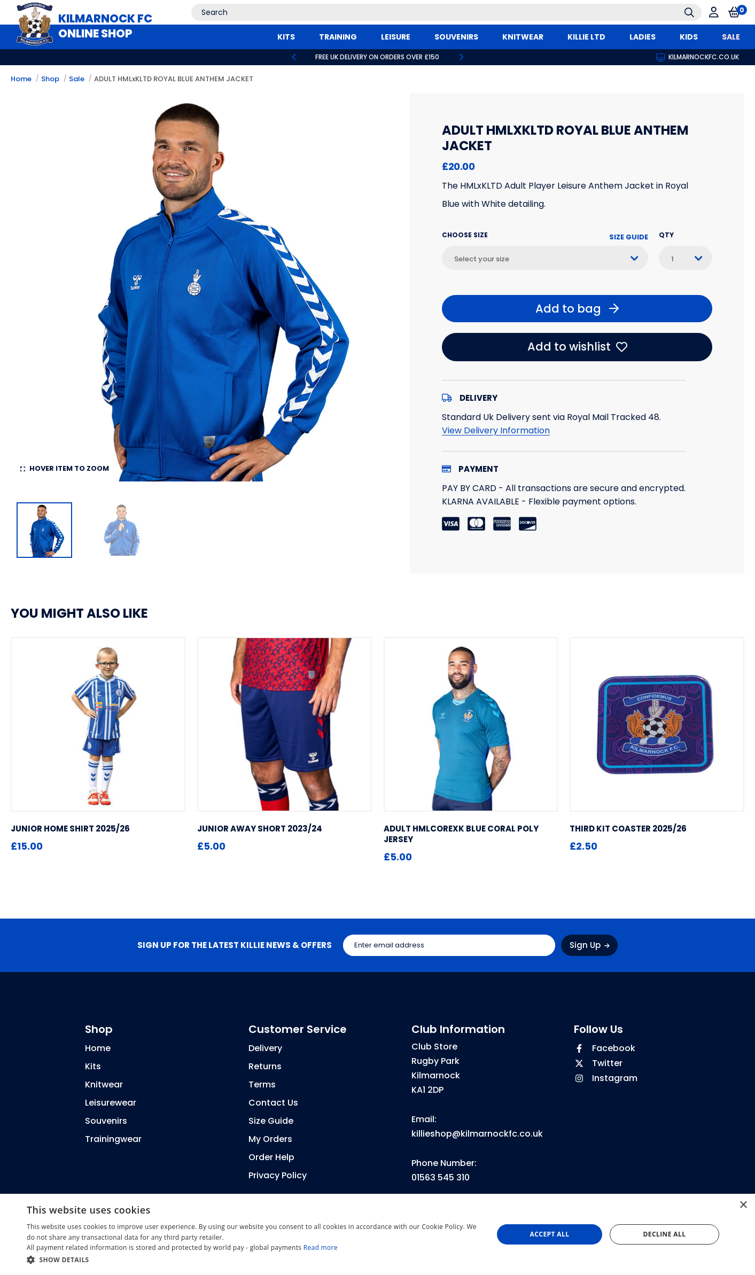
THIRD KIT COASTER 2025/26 (628, 828)
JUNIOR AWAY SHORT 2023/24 (259, 828)
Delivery (265, 1048)
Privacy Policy (277, 1175)
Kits (93, 1066)
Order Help (271, 1157)
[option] (378, 57)
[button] (253, 1260)
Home (21, 79)
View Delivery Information (496, 430)
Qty (666, 234)
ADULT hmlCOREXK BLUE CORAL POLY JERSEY (461, 834)
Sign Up (590, 945)
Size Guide (628, 237)
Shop (50, 79)
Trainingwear (113, 1139)
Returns (265, 1066)
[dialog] (377, 1234)
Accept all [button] (550, 1234)
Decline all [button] (664, 1234)
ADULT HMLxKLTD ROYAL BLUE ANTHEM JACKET (173, 79)
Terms (262, 1084)
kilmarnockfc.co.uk (697, 56)
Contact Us (273, 1103)
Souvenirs (106, 1121)
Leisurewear (110, 1103)
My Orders (270, 1139)
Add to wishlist (577, 346)
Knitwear (104, 1084)
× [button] (743, 1205)
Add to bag (577, 308)
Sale (76, 79)
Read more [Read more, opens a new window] (320, 1247)
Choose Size (465, 234)
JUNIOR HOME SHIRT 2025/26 (70, 828)
